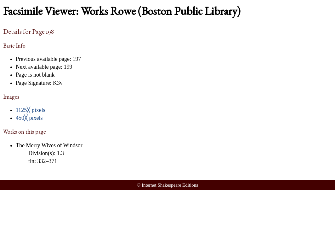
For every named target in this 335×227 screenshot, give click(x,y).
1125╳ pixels (30, 110)
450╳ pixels (29, 118)
